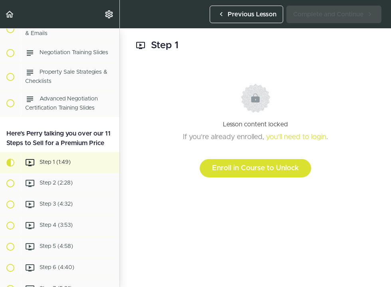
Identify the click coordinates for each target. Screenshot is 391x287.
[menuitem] (109, 14)
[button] (10, 14)
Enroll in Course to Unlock (255, 168)
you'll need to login (296, 137)
